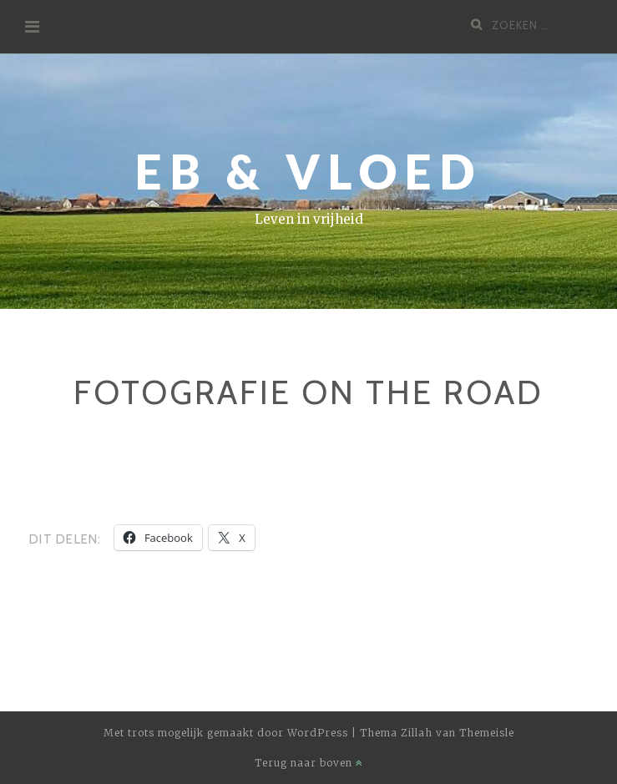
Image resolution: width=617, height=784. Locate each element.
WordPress (317, 732)
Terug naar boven (309, 762)
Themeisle (486, 732)
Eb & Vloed (309, 172)
